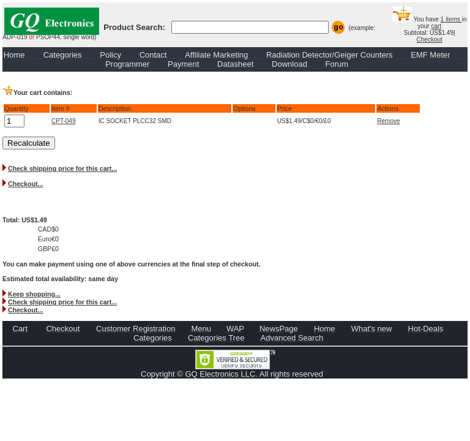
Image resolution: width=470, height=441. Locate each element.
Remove (388, 121)
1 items (451, 19)
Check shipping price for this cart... (62, 168)
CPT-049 (63, 121)
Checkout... (25, 183)
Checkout (429, 39)
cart (436, 26)
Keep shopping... (34, 294)
